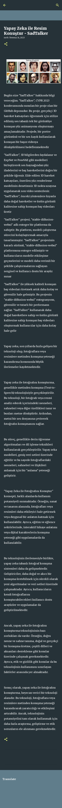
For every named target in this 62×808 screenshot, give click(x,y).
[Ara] (57, 5)
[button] (6, 44)
